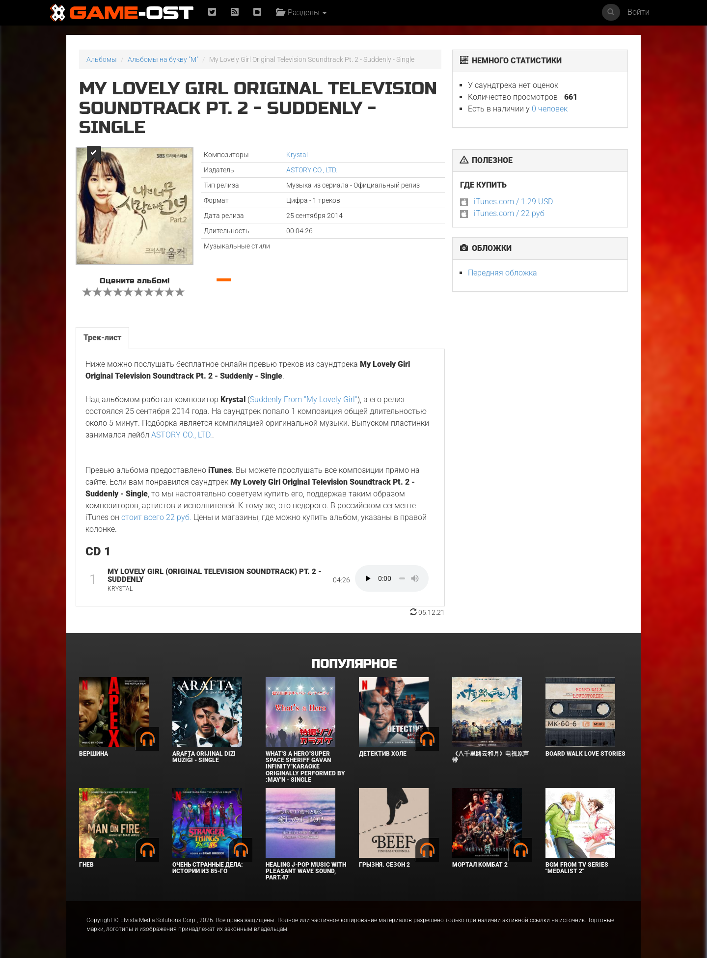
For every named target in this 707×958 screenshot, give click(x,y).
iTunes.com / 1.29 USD (513, 201)
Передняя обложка (502, 272)
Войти (638, 12)
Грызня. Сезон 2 (384, 864)
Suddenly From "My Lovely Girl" (303, 399)
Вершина (93, 753)
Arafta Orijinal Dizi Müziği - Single (204, 757)
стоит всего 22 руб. (156, 517)
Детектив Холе (383, 753)
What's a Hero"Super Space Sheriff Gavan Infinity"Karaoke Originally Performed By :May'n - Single (305, 766)
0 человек (550, 108)
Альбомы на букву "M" (163, 59)
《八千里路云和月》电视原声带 (490, 757)
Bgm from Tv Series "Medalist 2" (576, 868)
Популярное (353, 664)
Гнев (86, 864)
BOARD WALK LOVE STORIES (585, 753)
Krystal (297, 155)
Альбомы (101, 59)
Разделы (301, 12)
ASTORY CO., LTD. (311, 170)
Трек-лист (102, 337)
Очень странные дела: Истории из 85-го (207, 868)
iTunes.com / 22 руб (509, 213)
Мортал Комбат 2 (480, 864)
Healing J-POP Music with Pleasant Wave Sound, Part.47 (306, 871)
